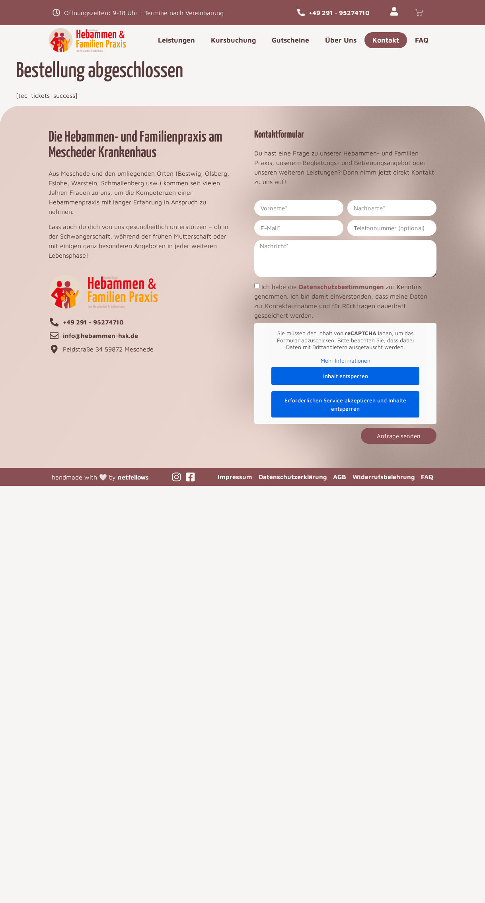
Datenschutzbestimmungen (341, 286)
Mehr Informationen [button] (345, 360)
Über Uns (340, 40)
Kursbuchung (233, 40)
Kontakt (385, 40)
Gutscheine (290, 40)
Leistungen (176, 40)
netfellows (133, 477)
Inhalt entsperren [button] (345, 376)
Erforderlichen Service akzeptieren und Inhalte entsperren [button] (345, 404)
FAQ (422, 40)
